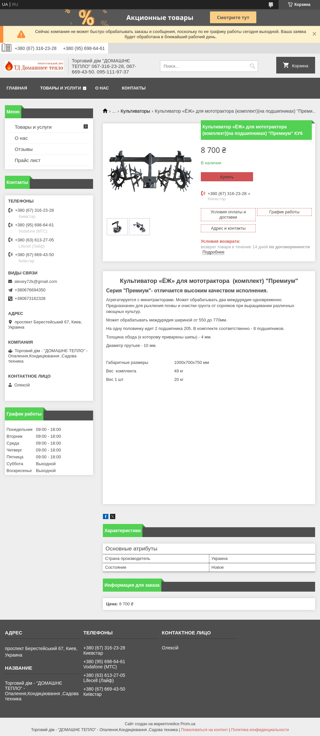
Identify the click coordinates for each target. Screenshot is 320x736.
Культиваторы (135, 111)
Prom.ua (188, 724)
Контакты (134, 88)
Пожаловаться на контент (204, 730)
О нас (102, 88)
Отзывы (24, 149)
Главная (17, 88)
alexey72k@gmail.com (35, 281)
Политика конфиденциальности (260, 730)
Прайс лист (27, 160)
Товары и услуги (60, 88)
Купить (226, 176)
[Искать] (252, 66)
